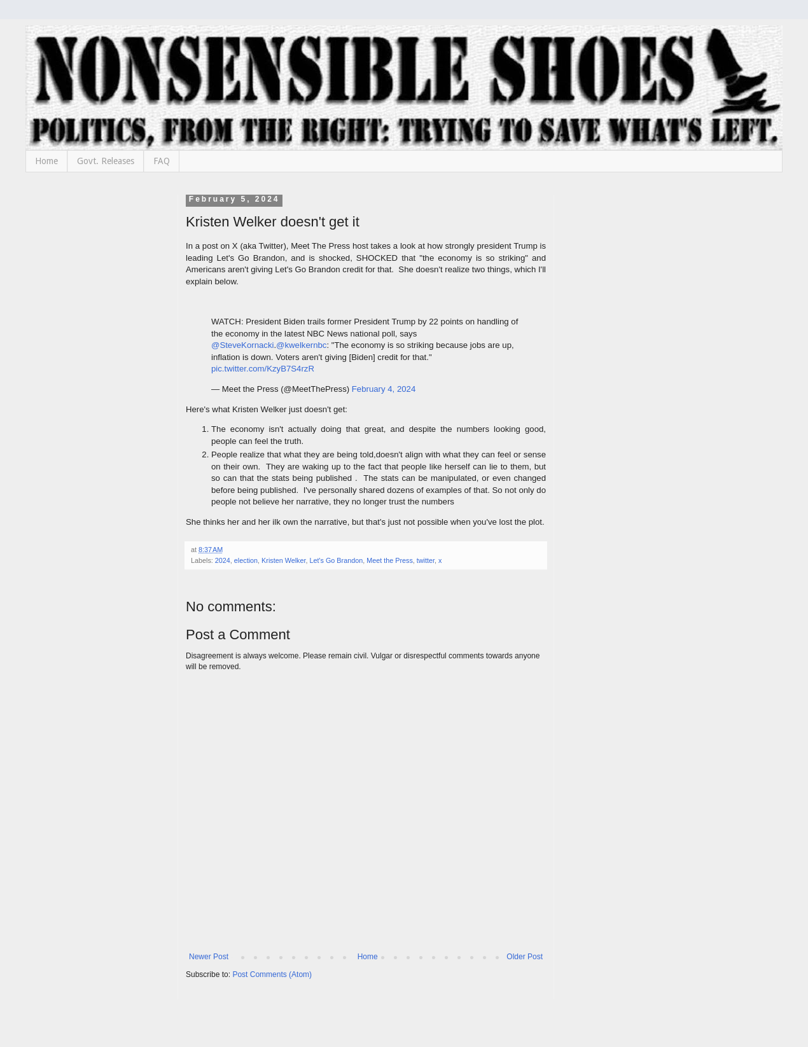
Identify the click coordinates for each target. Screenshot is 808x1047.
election (246, 560)
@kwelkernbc (301, 345)
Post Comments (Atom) (272, 974)
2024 (222, 560)
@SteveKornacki (242, 345)
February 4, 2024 (383, 389)
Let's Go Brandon (336, 560)
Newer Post (208, 956)
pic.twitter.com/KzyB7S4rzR (262, 368)
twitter (426, 560)
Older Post (524, 956)
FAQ (161, 161)
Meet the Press (389, 560)
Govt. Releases (105, 161)
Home (46, 161)
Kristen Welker (283, 560)
